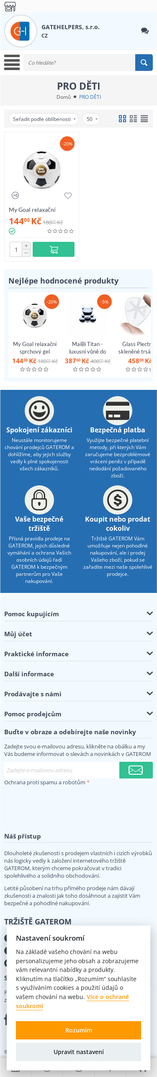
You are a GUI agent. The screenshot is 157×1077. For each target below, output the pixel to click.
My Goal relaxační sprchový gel (32, 209)
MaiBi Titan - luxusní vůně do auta (87, 351)
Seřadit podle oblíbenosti (44, 119)
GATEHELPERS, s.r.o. (70, 27)
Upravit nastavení (79, 1052)
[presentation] (67, 804)
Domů (64, 96)
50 (92, 119)
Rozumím (78, 1030)
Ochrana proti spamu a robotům (44, 782)
